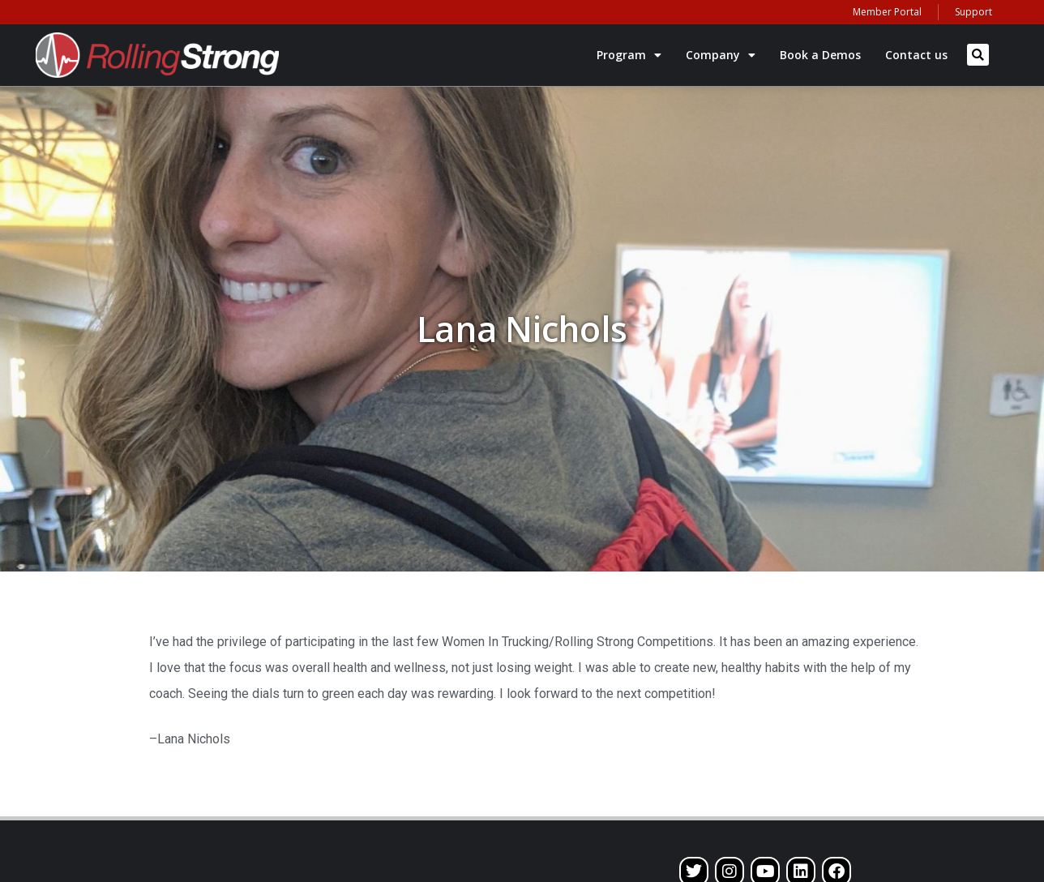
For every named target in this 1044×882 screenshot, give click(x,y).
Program (629, 55)
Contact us (916, 54)
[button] (978, 55)
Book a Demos (820, 54)
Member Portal (887, 12)
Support (973, 12)
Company (720, 55)
